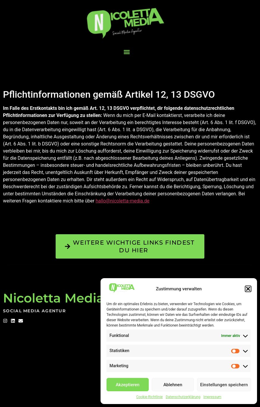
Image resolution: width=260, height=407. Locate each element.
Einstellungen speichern (224, 384)
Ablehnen (172, 384)
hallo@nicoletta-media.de (122, 201)
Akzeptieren (128, 384)
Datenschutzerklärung (183, 397)
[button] (248, 289)
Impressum (212, 397)
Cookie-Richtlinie (149, 397)
